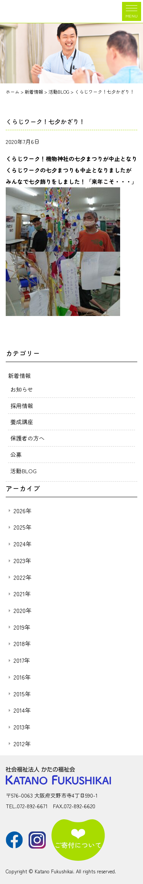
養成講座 (21, 422)
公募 (16, 454)
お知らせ (21, 389)
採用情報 (21, 406)
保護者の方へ (27, 438)
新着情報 (19, 376)
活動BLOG (23, 471)
